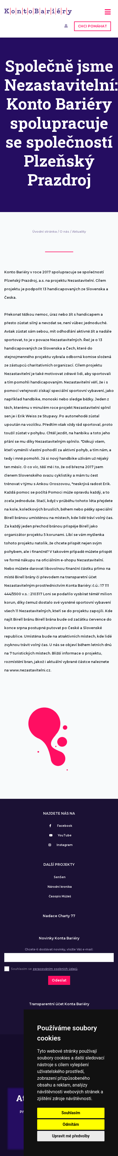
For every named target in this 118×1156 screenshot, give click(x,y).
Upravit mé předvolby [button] (71, 1136)
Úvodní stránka (44, 232)
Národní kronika (60, 887)
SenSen (60, 877)
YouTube (60, 835)
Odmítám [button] (71, 1124)
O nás (64, 232)
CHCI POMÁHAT (92, 26)
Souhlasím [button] (70, 1113)
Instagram (60, 845)
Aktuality (79, 232)
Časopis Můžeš (60, 896)
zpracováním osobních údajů (55, 969)
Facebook (59, 826)
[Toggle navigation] (108, 13)
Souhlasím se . (44, 969)
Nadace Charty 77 (59, 916)
